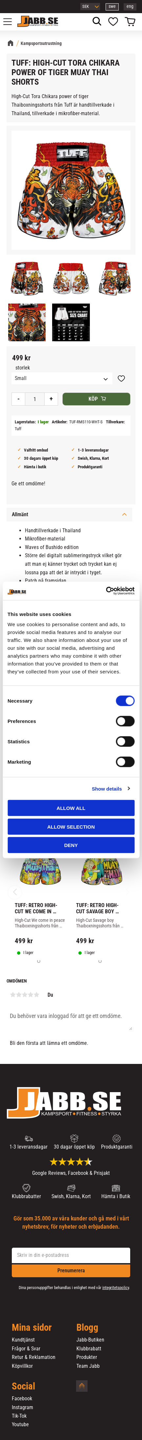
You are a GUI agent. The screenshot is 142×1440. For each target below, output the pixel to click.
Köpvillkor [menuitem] (22, 1366)
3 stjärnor (25, 995)
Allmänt (20, 514)
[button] (11, 22)
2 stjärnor (19, 995)
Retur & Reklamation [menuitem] (33, 1357)
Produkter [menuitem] (86, 1357)
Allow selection (71, 826)
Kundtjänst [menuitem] (23, 1340)
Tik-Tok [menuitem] (19, 1416)
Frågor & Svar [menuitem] (26, 1349)
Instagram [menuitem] (22, 1407)
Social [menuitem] (23, 1386)
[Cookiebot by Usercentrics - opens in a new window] (105, 591)
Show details (107, 788)
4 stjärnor (30, 995)
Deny (71, 845)
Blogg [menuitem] (87, 1328)
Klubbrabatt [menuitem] (88, 1349)
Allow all (71, 808)
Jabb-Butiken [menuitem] (90, 1340)
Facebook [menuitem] (22, 1399)
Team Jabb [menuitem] (88, 1366)
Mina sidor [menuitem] (32, 1328)
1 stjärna (13, 995)
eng (130, 6)
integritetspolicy (115, 1287)
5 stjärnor (36, 995)
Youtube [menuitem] (20, 1425)
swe (112, 6)
